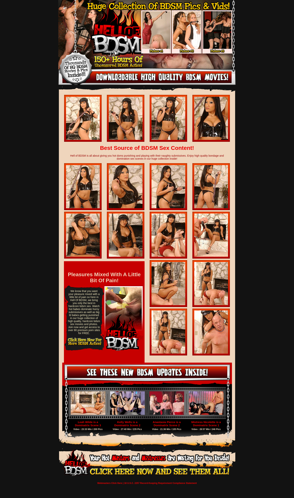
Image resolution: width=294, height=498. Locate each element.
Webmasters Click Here (109, 483)
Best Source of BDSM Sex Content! (147, 148)
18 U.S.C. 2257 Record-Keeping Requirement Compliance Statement (160, 483)
